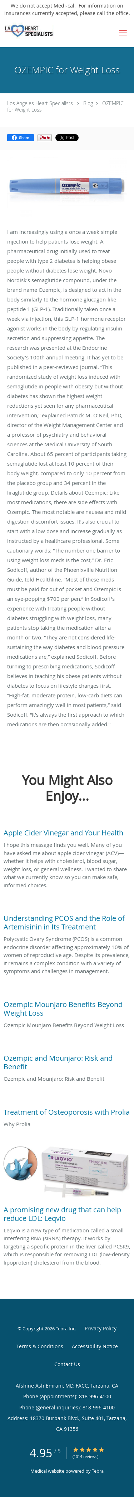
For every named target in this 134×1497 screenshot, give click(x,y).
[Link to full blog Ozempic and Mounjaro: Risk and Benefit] (67, 1061)
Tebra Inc (65, 1328)
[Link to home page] (36, 30)
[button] (123, 32)
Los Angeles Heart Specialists (40, 103)
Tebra (98, 1471)
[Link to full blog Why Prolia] (67, 1110)
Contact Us (67, 1364)
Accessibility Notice (95, 1346)
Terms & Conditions (39, 1346)
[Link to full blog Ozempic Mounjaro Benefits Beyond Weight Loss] (67, 1007)
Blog (88, 103)
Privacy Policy (100, 1328)
